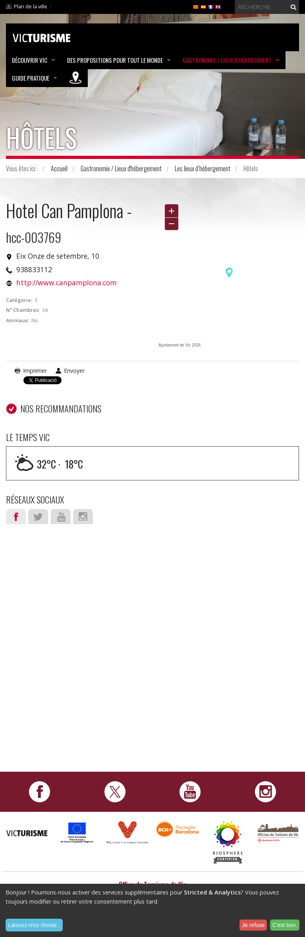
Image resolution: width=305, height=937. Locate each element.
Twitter (38, 516)
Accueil (59, 168)
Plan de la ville (30, 6)
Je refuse (253, 925)
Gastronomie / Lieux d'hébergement (227, 60)
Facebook (16, 516)
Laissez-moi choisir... (34, 925)
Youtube (61, 516)
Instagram (83, 516)
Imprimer (35, 370)
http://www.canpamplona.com (66, 282)
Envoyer (74, 370)
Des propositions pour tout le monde (115, 60)
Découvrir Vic (29, 60)
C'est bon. (284, 925)
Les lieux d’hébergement (202, 168)
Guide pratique (30, 78)
